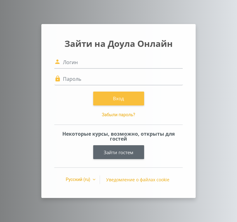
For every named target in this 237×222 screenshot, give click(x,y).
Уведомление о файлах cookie (137, 180)
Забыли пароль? (118, 114)
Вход (118, 98)
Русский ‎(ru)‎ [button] (78, 179)
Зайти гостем (118, 152)
